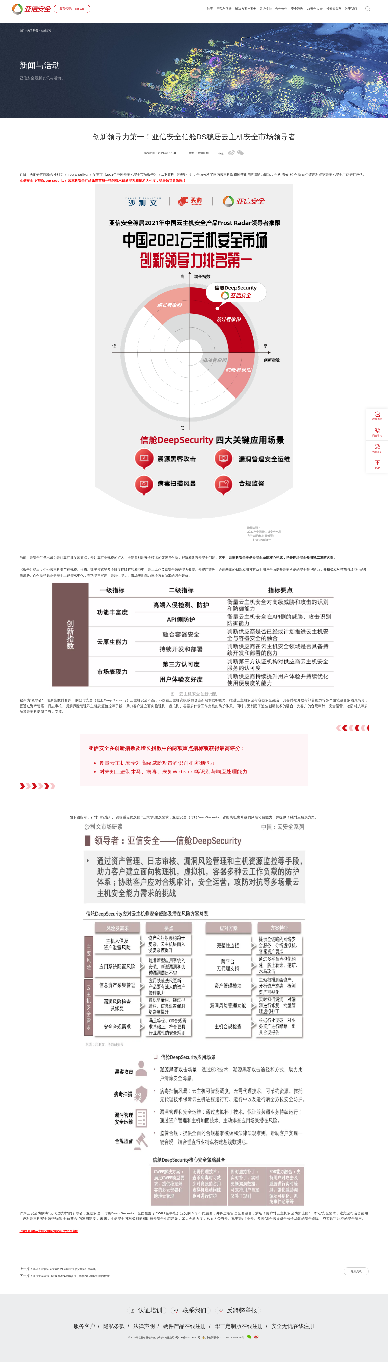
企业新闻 (47, 30)
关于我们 (349, 9)
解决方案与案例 (226, 9)
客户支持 (249, 9)
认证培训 (145, 1310)
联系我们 (190, 1310)
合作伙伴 (267, 9)
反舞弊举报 (239, 1310)
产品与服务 (200, 9)
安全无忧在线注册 (294, 1326)
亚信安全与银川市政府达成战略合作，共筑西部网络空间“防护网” (81, 1276)
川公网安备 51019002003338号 (222, 1337)
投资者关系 (329, 9)
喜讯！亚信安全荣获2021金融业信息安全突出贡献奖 (72, 1269)
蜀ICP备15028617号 (191, 1337)
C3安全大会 (307, 9)
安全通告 (286, 9)
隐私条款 (113, 1326)
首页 (184, 9)
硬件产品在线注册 (184, 1326)
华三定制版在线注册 (240, 1326)
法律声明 (144, 1326)
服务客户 (82, 1326)
